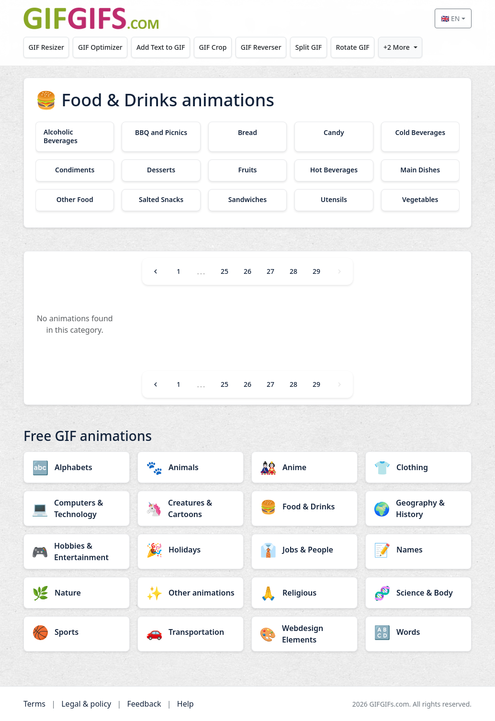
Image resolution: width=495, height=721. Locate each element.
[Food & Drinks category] (304, 506)
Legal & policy (86, 703)
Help (185, 703)
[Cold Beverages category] (420, 132)
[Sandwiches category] (247, 200)
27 (270, 271)
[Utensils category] (333, 200)
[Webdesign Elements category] (304, 634)
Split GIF (308, 47)
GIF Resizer (46, 47)
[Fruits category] (247, 170)
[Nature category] (76, 592)
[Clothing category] (418, 467)
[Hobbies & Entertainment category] (76, 551)
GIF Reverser (261, 47)
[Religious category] (304, 592)
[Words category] (418, 632)
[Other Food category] (74, 200)
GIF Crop (213, 47)
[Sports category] (76, 632)
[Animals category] (190, 467)
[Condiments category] (74, 170)
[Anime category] (304, 467)
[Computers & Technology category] (76, 508)
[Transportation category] (190, 632)
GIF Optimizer (100, 47)
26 (247, 271)
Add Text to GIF (160, 47)
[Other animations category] (190, 592)
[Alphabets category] (76, 467)
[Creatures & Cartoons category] (190, 508)
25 (224, 271)
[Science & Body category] (418, 592)
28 (293, 271)
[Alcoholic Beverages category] (74, 136)
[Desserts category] (161, 170)
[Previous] (155, 271)
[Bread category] (247, 132)
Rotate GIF (352, 47)
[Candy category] (333, 132)
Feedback (144, 703)
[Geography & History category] (418, 508)
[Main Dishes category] (420, 170)
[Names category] (418, 549)
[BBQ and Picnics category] (161, 132)
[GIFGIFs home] (90, 18)
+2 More (396, 47)
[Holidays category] (190, 549)
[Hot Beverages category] (333, 170)
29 (316, 271)
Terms (34, 703)
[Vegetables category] (420, 200)
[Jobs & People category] (304, 549)
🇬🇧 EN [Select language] (450, 18)
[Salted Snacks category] (161, 200)
